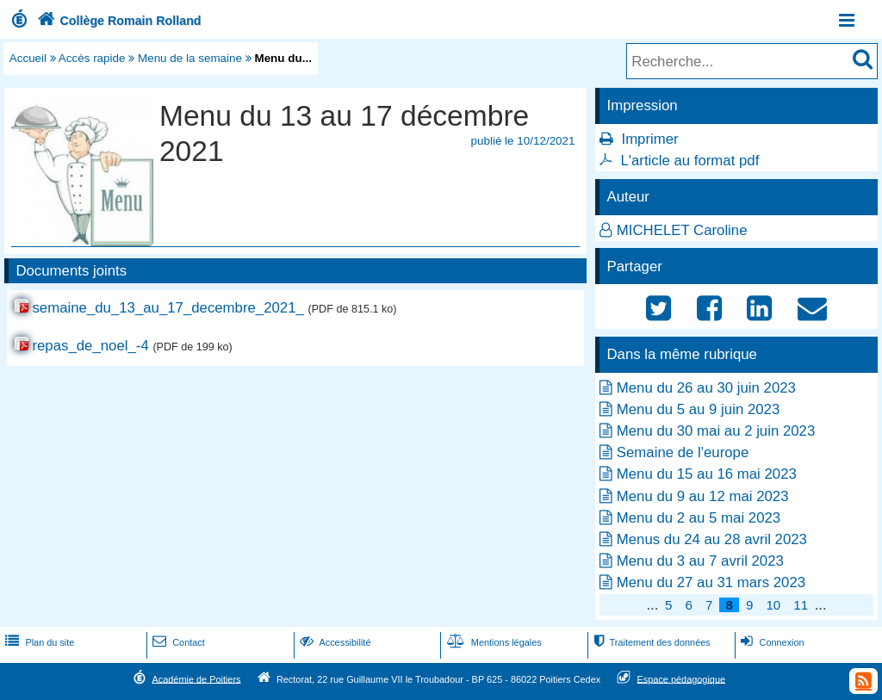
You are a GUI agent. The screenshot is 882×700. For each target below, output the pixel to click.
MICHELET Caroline (682, 230)
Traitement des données (650, 642)
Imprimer (649, 139)
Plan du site (38, 642)
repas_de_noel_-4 (90, 346)
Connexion (770, 642)
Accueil (28, 58)
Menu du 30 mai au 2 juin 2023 (716, 431)
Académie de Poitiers (196, 678)
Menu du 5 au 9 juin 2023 (698, 409)
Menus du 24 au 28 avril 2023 (712, 539)
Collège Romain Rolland (118, 21)
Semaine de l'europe (682, 452)
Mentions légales (493, 642)
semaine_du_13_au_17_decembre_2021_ (167, 308)
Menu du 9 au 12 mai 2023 (703, 496)
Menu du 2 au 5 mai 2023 (698, 518)
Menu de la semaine (190, 58)
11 (800, 605)
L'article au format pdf (689, 160)
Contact (177, 642)
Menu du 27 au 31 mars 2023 (711, 582)
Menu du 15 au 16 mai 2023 (707, 474)
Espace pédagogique (681, 678)
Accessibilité (333, 642)
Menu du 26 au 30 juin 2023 (706, 388)
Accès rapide (92, 58)
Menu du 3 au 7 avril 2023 (700, 561)
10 (773, 605)
